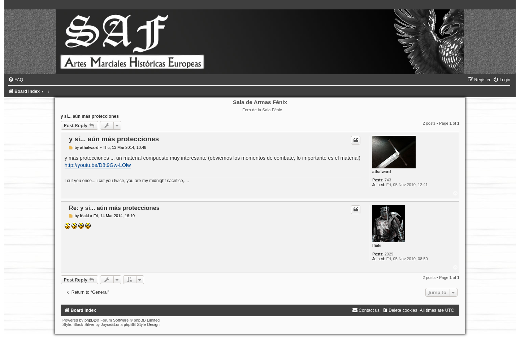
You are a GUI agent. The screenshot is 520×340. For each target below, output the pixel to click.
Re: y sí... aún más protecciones (114, 208)
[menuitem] (15, 79)
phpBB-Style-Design (142, 324)
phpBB (90, 320)
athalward (381, 171)
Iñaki (376, 245)
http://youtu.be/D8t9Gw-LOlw (98, 165)
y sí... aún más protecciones (90, 116)
